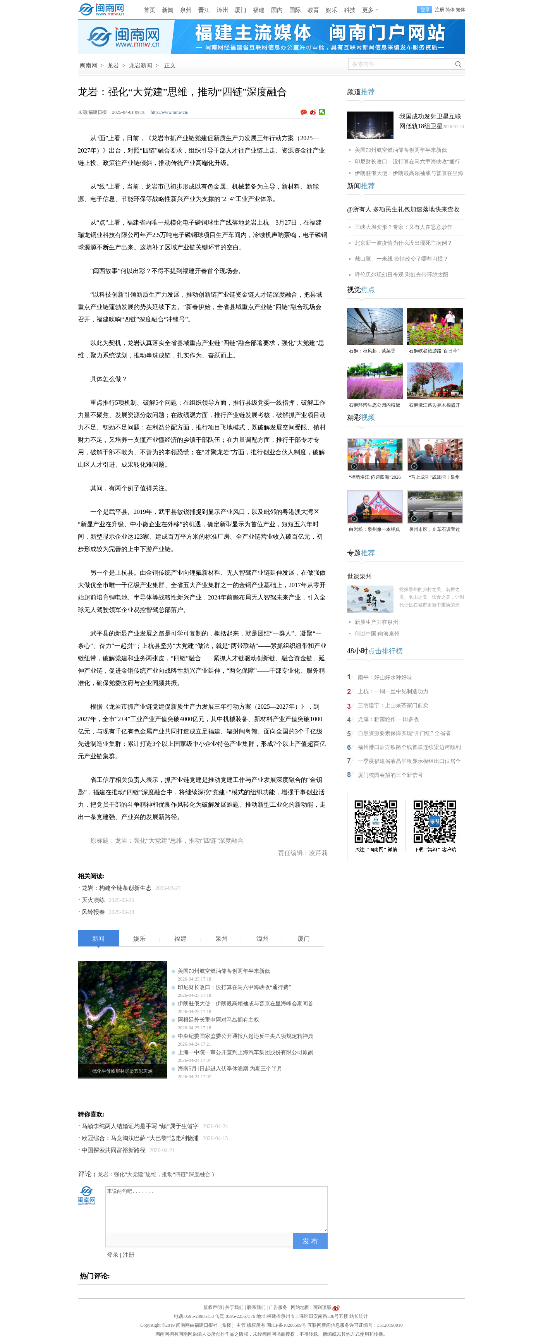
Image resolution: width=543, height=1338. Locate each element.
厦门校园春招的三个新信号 (390, 775)
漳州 (222, 10)
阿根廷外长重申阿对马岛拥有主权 (218, 1020)
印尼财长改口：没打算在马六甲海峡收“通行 (407, 162)
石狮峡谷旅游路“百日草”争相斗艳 (434, 351)
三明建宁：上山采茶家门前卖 (393, 705)
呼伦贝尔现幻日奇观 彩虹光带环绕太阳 (401, 275)
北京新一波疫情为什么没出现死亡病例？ (403, 243)
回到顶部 (322, 1307)
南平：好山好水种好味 (385, 677)
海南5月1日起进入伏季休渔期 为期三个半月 (230, 1069)
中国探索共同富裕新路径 (114, 1150)
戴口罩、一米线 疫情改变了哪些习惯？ (401, 259)
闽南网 (88, 65)
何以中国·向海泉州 (377, 634)
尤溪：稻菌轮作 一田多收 (388, 719)
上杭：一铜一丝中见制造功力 (393, 691)
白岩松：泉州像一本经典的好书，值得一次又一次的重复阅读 (374, 530)
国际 (295, 10)
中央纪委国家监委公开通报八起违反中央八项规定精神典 (245, 1036)
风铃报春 (93, 912)
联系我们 (256, 1307)
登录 (113, 1255)
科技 (350, 10)
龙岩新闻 (140, 65)
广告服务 (278, 1307)
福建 (259, 10)
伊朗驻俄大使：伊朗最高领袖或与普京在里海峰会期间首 (245, 1004)
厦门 (240, 10)
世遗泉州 (359, 576)
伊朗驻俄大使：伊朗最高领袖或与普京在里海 (409, 173)
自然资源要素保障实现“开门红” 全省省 (404, 733)
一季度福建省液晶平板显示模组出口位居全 (409, 761)
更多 (368, 10)
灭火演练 (93, 900)
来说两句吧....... (217, 1209)
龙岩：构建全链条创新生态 (116, 888)
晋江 (204, 10)
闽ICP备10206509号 (286, 1325)
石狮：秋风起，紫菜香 (372, 351)
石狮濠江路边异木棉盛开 (434, 405)
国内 (277, 10)
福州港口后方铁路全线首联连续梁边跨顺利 (409, 747)
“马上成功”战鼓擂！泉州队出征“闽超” (434, 477)
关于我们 (234, 1307)
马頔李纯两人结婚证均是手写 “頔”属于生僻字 (140, 1126)
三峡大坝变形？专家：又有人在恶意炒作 (403, 227)
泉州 (186, 10)
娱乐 (331, 10)
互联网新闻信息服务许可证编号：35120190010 (355, 1325)
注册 (439, 9)
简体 (450, 9)
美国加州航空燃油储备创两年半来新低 (224, 971)
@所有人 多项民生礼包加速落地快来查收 (403, 209)
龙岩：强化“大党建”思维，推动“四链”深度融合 (154, 1174)
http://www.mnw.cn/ (170, 112)
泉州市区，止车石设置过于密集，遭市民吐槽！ (434, 530)
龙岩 (113, 65)
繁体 (460, 9)
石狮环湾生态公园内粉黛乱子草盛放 (374, 405)
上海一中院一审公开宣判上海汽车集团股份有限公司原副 (245, 1052)
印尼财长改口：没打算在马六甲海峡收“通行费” (234, 987)
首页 (149, 10)
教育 (313, 10)
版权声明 (212, 1307)
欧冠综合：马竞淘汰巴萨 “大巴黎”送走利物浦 (140, 1138)
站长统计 (358, 1316)
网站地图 (300, 1307)
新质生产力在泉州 (376, 622)
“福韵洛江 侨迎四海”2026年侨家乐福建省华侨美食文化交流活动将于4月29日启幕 (375, 477)
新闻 (168, 10)
